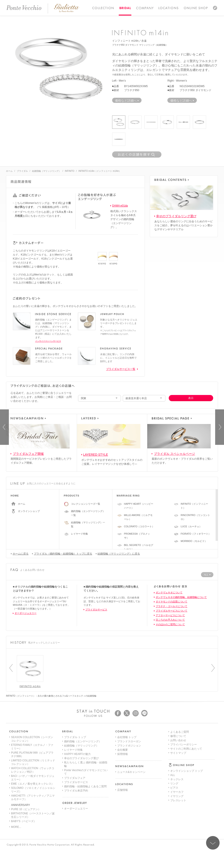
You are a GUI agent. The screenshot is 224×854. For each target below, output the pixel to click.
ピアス (174, 754)
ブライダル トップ (75, 737)
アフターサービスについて (170, 615)
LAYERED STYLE (95, 454)
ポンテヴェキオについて (169, 592)
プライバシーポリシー (183, 791)
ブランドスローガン (129, 741)
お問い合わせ (178, 787)
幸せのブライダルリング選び (176, 216)
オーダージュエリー (25, 613)
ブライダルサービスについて (171, 610)
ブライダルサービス (96, 609)
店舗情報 (122, 789)
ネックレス (177, 745)
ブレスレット (178, 766)
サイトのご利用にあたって (186, 796)
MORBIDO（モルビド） (194, 541)
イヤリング (177, 762)
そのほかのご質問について (170, 624)
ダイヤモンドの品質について (171, 601)
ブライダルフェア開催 (28, 453)
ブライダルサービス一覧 (120, 369)
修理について (178, 783)
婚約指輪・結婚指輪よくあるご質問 (85, 786)
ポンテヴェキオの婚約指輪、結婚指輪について (181, 597)
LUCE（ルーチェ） (191, 526)
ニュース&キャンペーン (131, 772)
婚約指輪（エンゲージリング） (82, 741)
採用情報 (122, 754)
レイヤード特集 (79, 533)
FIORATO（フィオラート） (196, 533)
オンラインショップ (29, 511)
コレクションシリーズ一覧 (85, 503)
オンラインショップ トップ (186, 737)
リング (174, 749)
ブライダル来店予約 (76, 790)
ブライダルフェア (74, 778)
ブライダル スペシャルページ (174, 453)
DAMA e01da (120, 205)
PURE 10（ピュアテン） (26, 809)
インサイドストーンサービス (48, 341)
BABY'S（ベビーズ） (23, 821)
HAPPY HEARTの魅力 (77, 754)
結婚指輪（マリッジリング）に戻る (118, 553)
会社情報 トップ (126, 737)
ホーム (9, 171)
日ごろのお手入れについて (170, 619)
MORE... (16, 827)
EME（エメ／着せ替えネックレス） (32, 783)
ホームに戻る (20, 553)
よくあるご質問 (179, 779)
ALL (172, 741)
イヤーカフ (177, 758)
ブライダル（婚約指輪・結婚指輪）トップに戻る (62, 553)
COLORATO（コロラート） (139, 526)
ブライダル (22, 171)
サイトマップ (178, 800)
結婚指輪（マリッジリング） (46, 171)
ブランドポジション (129, 745)
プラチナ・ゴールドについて (171, 606)
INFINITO (69, 171)
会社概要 (122, 749)
